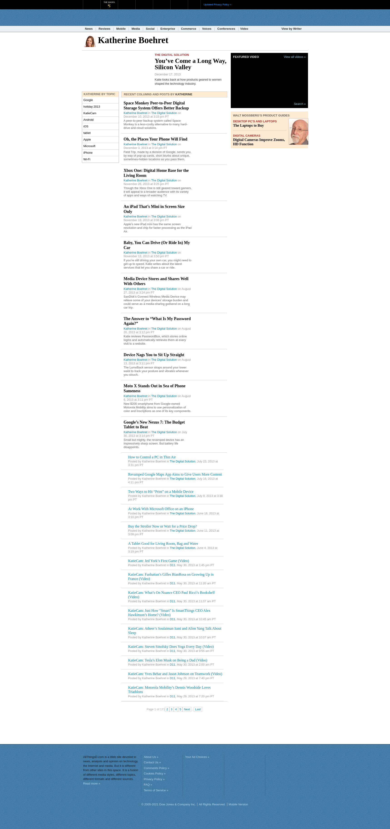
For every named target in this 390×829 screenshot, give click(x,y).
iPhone (87, 152)
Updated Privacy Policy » (217, 4)
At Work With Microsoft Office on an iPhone (161, 509)
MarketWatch (126, 2)
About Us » (151, 757)
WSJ (91, 2)
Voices (206, 28)
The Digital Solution (164, 113)
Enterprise (167, 28)
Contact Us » (152, 762)
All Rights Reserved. (212, 804)
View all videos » (295, 57)
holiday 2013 (91, 106)
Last (198, 709)
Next (187, 709)
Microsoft (89, 146)
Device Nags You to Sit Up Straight (154, 355)
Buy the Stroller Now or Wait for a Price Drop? (162, 526)
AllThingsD (109, 18)
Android (88, 119)
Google (88, 100)
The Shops (109, 2)
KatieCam (89, 113)
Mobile (121, 28)
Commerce (188, 28)
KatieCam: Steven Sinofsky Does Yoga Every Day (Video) (171, 647)
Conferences (226, 28)
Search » (300, 104)
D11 (172, 565)
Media (136, 28)
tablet (87, 133)
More (194, 4)
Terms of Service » (156, 790)
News (89, 28)
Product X (179, 2)
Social (150, 28)
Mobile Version (238, 804)
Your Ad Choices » (197, 757)
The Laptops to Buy (248, 125)
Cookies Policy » (155, 773)
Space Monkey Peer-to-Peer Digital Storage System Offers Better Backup (156, 105)
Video (244, 28)
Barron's (144, 2)
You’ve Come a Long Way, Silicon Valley (190, 64)
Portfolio (163, 2)
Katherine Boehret (135, 113)
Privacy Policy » (154, 779)
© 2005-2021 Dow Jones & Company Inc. (168, 804)
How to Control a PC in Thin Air (152, 457)
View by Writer (291, 28)
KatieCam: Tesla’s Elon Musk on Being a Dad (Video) (167, 660)
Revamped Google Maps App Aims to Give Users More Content (175, 474)
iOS (85, 126)
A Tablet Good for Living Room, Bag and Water (163, 543)
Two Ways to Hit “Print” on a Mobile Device (161, 491)
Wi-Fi (86, 159)
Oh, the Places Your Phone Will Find (155, 139)
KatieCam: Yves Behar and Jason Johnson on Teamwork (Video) (175, 674)
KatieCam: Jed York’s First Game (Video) (158, 561)
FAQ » (148, 784)
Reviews (104, 28)
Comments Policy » (156, 768)
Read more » (91, 783)
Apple (87, 139)
